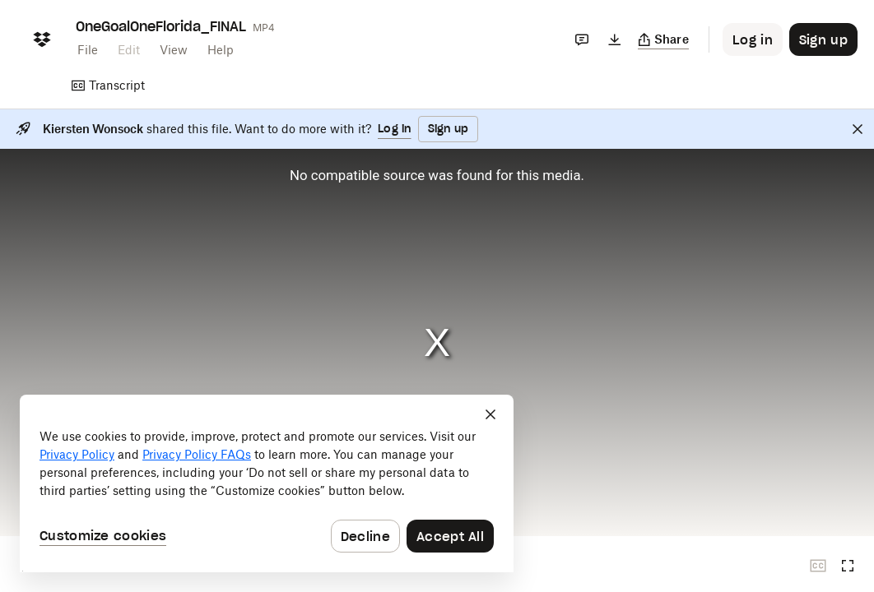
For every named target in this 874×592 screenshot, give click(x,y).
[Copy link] (663, 39)
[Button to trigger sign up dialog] (823, 39)
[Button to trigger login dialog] (753, 39)
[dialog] (267, 483)
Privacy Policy (77, 454)
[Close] (857, 129)
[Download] (614, 39)
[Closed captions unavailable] (818, 566)
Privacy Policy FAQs (196, 454)
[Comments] (581, 39)
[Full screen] (847, 566)
